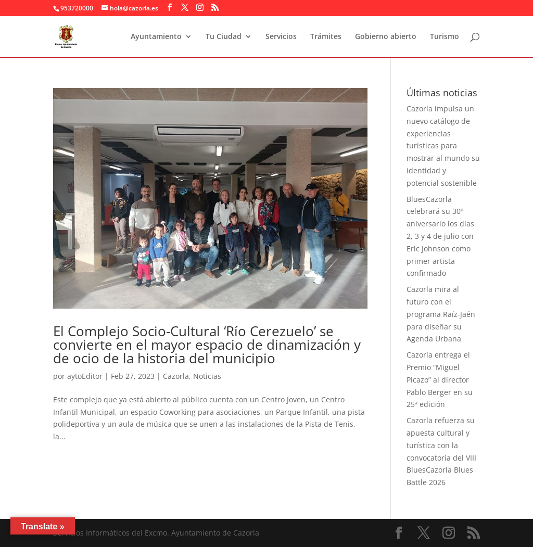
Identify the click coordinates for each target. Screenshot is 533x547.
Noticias (207, 376)
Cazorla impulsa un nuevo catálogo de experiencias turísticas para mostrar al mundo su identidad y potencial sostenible (443, 146)
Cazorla (176, 376)
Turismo (444, 37)
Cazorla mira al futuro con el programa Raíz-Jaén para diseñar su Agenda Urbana (441, 314)
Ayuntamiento (156, 37)
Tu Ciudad (224, 37)
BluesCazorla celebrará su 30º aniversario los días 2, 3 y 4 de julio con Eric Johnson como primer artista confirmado (440, 236)
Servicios (281, 37)
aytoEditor (85, 376)
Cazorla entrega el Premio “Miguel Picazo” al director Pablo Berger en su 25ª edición (440, 379)
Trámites (325, 37)
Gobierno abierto (385, 37)
